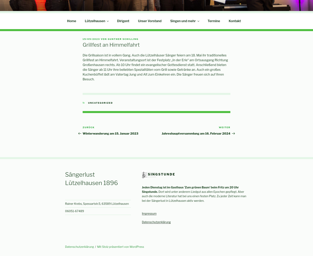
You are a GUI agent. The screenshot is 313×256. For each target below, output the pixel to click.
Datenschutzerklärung (156, 222)
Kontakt (235, 21)
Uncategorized (100, 102)
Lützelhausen (97, 21)
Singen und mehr (185, 21)
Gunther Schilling (123, 39)
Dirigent (123, 21)
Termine (214, 21)
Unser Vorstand (149, 21)
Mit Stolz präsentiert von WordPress (120, 246)
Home (71, 21)
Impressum (149, 213)
